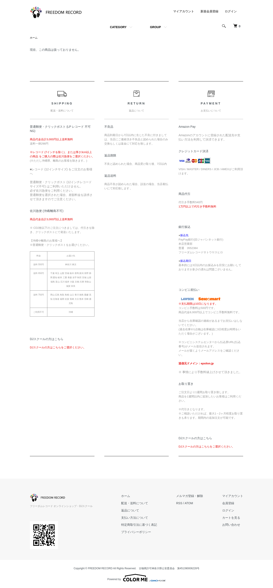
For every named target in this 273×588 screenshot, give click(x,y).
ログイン (231, 11)
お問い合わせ (231, 524)
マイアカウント (183, 11)
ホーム (34, 37)
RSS (179, 503)
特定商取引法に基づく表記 (139, 524)
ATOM (189, 503)
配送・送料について (134, 503)
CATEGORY (118, 27)
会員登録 (228, 503)
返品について (130, 510)
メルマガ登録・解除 (189, 496)
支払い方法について (134, 517)
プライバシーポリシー (136, 532)
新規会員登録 (209, 11)
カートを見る (231, 517)
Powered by (136, 578)
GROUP (155, 27)
